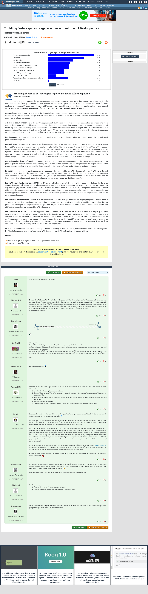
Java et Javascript (100, 445)
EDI (72, 5)
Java (57, 5)
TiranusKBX (16, 387)
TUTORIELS (31, 8)
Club (106, 2)
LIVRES (54, 8)
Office (95, 5)
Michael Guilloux (31, 37)
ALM (43, 5)
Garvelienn (16, 321)
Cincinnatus (16, 506)
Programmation (80, 5)
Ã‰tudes (91, 2)
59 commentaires (46, 37)
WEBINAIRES (46, 8)
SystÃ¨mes (110, 5)
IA (39, 5)
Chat (62, 2)
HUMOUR (107, 8)
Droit (99, 2)
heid (16, 280)
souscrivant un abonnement (50, 252)
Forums (30, 2)
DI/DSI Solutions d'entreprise (21, 5)
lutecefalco (16, 366)
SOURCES (80, 8)
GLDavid (16, 343)
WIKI (95, 8)
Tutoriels (40, 2)
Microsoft (51, 5)
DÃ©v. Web (64, 5)
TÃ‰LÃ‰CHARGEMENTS (67, 8)
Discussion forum (129, 56)
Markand (16, 485)
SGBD (89, 5)
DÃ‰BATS (88, 8)
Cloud (34, 5)
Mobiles (102, 5)
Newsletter (71, 2)
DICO (100, 8)
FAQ (48, 2)
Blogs (54, 2)
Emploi (82, 2)
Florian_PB (16, 300)
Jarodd (16, 414)
